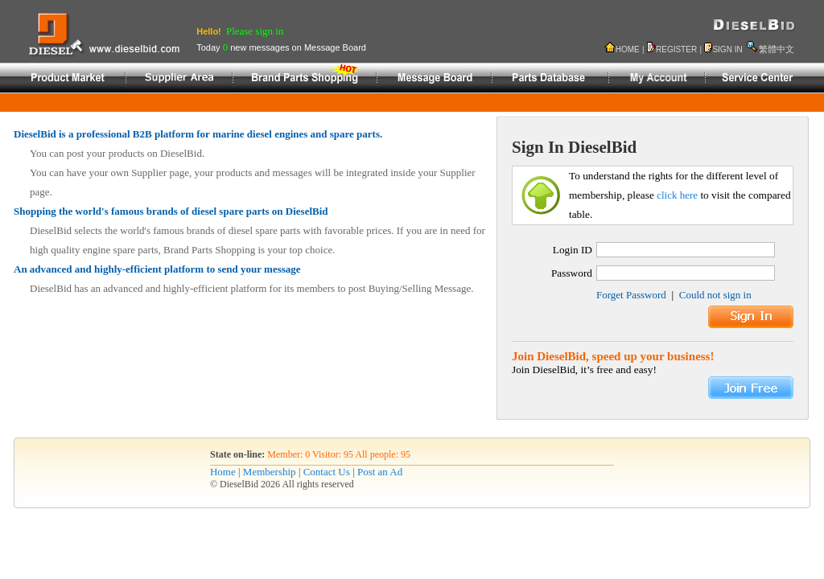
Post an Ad (379, 472)
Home (223, 472)
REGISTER (676, 49)
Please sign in (255, 31)
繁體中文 (776, 49)
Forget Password (631, 295)
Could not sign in (715, 295)
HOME (628, 49)
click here (677, 195)
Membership (269, 472)
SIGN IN (727, 49)
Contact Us (326, 472)
